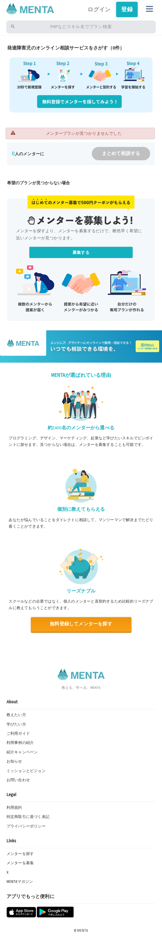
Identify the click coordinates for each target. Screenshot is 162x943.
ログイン (99, 9)
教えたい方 (16, 715)
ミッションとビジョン (26, 771)
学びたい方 (16, 724)
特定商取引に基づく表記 (28, 817)
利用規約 (14, 808)
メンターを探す (20, 854)
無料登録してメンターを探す (81, 624)
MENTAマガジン (20, 882)
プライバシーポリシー (26, 826)
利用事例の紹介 (20, 743)
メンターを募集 (20, 863)
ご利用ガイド (18, 733)
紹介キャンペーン (22, 752)
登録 (126, 9)
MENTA (82, 930)
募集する (81, 252)
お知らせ (14, 761)
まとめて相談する (121, 153)
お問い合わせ (18, 780)
